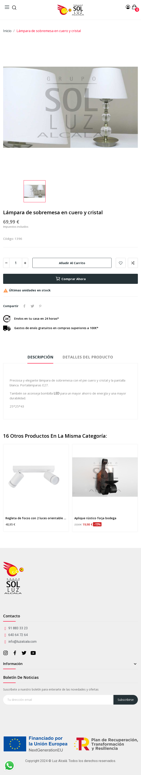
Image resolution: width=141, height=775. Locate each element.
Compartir (24, 306)
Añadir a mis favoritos (121, 263)
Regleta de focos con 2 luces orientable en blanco (36, 518)
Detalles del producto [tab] (87, 357)
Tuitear (32, 306)
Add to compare (133, 263)
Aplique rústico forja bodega (95, 518)
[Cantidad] (15, 263)
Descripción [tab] (40, 357)
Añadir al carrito (72, 263)
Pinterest (40, 306)
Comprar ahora (70, 278)
